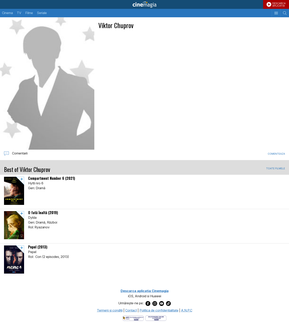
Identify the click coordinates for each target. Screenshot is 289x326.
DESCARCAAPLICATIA (279, 4)
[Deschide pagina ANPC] (133, 318)
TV (19, 13)
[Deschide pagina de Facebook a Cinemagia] (148, 303)
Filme (29, 13)
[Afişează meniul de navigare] (276, 13)
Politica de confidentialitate (158, 310)
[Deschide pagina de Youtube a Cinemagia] (161, 303)
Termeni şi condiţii (110, 310)
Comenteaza (276, 153)
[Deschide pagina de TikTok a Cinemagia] (168, 303)
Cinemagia (144, 4)
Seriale (42, 13)
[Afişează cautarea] (284, 13)
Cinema (7, 13)
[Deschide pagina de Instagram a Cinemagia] (154, 303)
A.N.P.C (186, 310)
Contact (131, 310)
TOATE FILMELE (275, 168)
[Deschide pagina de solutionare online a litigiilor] (155, 318)
